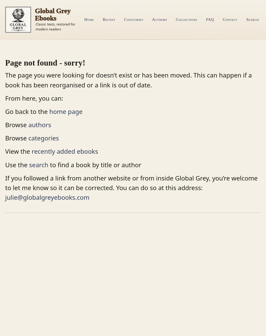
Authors (159, 19)
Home (89, 19)
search (38, 164)
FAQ (210, 19)
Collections (186, 19)
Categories (133, 19)
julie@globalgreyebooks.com (47, 197)
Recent (109, 19)
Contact (230, 19)
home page (66, 111)
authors (39, 124)
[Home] (41, 20)
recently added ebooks (65, 151)
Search (252, 19)
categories (43, 138)
